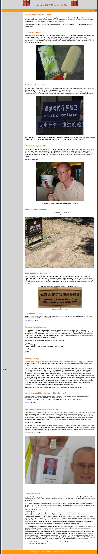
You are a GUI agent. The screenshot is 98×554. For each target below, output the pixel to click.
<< (90, 10)
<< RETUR (6, 369)
